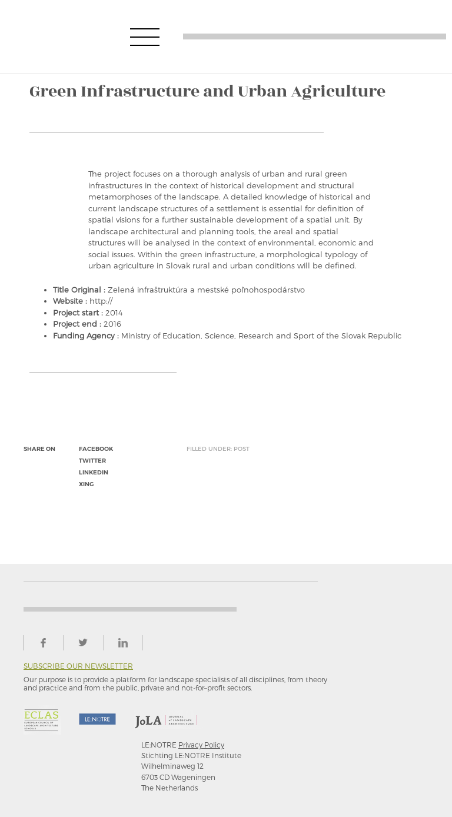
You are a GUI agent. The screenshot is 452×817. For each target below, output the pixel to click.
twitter (92, 460)
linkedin (93, 472)
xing (86, 484)
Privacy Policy (201, 744)
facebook (96, 449)
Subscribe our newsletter (78, 666)
